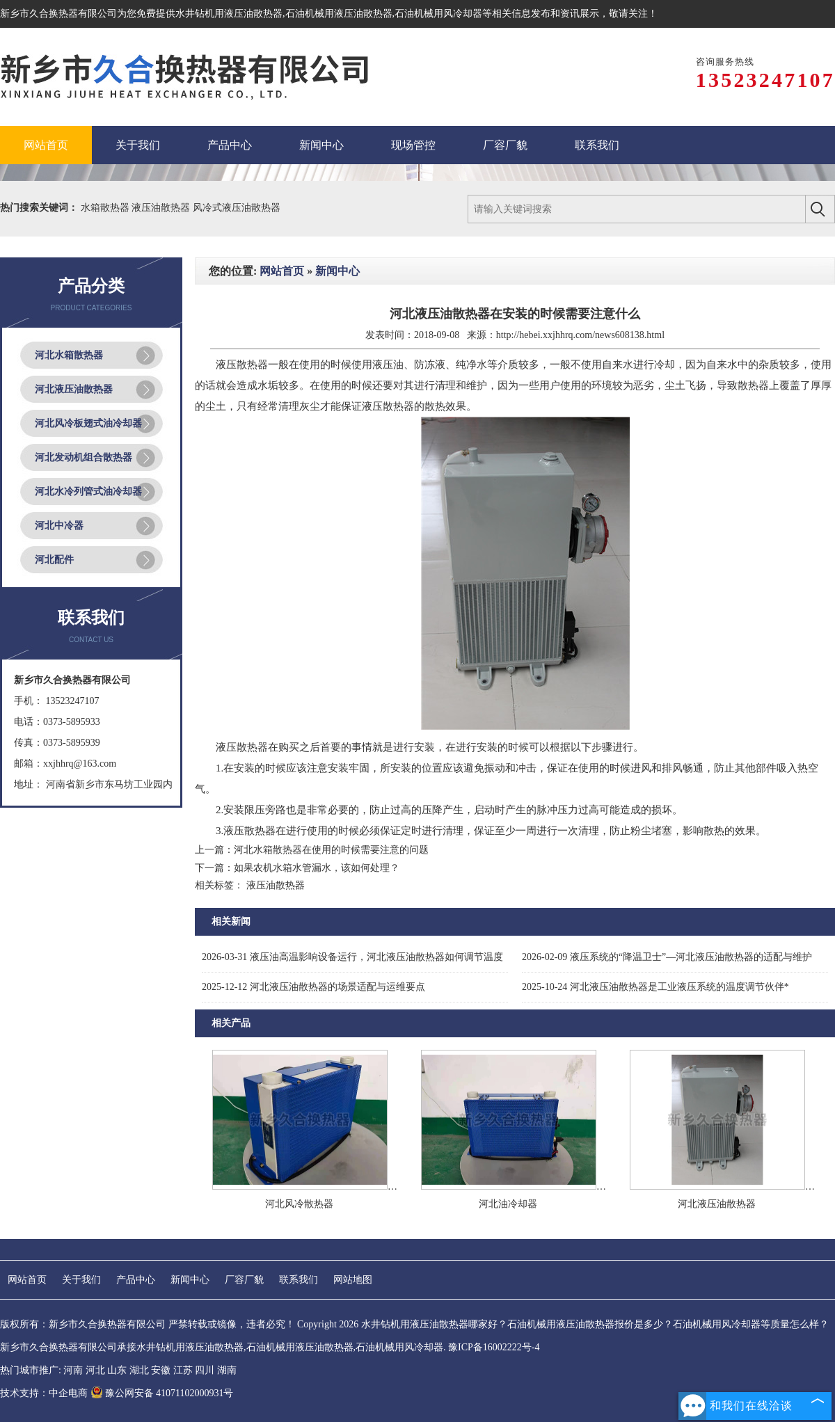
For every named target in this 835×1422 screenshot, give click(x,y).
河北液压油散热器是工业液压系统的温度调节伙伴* (655, 987)
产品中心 (135, 1280)
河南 (73, 1370)
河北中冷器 (59, 525)
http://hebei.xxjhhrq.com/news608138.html (580, 335)
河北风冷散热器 (299, 1204)
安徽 (160, 1370)
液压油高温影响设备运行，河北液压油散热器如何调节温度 (352, 957)
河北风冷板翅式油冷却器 (88, 423)
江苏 (183, 1370)
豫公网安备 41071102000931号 (162, 1393)
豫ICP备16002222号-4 (493, 1347)
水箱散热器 (106, 207)
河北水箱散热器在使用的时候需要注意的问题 (331, 850)
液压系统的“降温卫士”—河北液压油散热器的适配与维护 (667, 957)
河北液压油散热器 (74, 389)
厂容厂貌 (244, 1280)
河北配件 (54, 559)
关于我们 (81, 1280)
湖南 (227, 1370)
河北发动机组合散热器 (83, 457)
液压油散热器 (162, 207)
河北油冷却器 (508, 1204)
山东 (117, 1370)
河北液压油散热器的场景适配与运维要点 (313, 987)
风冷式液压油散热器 (236, 207)
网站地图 (352, 1280)
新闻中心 (337, 271)
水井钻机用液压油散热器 (229, 13)
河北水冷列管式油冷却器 (88, 491)
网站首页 (282, 271)
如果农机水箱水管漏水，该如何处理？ (316, 868)
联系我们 (298, 1280)
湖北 (139, 1370)
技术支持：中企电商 (44, 1393)
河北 (95, 1370)
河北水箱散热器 (69, 355)
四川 (204, 1370)
